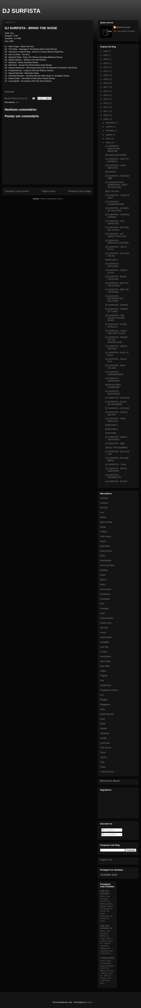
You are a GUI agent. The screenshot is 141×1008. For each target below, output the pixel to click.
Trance (103, 757)
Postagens (108, 830)
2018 (106, 83)
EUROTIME (110, 433)
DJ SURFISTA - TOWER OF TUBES (116, 310)
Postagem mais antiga (79, 191)
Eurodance (105, 594)
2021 (106, 71)
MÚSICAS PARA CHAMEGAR (113, 386)
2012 (106, 107)
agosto (109, 134)
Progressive (105, 685)
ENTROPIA (110, 172)
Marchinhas (105, 656)
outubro (109, 126)
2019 (106, 79)
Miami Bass (105, 661)
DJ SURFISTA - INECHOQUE (112, 392)
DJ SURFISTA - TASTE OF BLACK (116, 325)
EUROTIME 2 (111, 429)
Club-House (105, 536)
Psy (17, 102)
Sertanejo (104, 733)
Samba (103, 728)
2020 (106, 75)
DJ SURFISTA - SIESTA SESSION (116, 347)
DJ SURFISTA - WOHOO (116, 305)
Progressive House (109, 690)
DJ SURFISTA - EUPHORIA (112, 265)
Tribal (102, 767)
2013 (106, 103)
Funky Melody (106, 618)
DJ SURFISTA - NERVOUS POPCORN (117, 241)
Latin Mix (104, 647)
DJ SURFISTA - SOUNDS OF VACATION (117, 209)
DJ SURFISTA (21, 11)
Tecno (103, 752)
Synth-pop (105, 743)
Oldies (103, 671)
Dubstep (104, 570)
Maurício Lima (123, 27)
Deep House (106, 551)
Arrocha (103, 507)
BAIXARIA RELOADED (116, 155)
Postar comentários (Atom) (51, 199)
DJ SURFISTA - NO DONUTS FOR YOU (115, 235)
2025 (106, 55)
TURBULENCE (107, 958)
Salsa (102, 723)
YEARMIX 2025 (108, 874)
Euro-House (105, 589)
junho (108, 138)
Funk (102, 613)
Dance (103, 541)
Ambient (104, 503)
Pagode (103, 675)
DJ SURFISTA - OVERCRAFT (112, 379)
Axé (102, 512)
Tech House (105, 747)
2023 (106, 63)
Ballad (103, 517)
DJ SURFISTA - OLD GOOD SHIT (114, 222)
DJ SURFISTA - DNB (114, 443)
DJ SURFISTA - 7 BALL (116, 464)
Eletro (103, 584)
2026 (106, 51)
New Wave (105, 666)
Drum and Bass (107, 565)
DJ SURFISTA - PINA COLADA (115, 366)
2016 (106, 91)
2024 (106, 59)
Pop (102, 680)
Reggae (103, 699)
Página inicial (48, 191)
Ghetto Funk (105, 623)
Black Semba (106, 522)
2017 (106, 87)
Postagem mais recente (17, 191)
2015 (106, 95)
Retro (102, 709)
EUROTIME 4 (111, 260)
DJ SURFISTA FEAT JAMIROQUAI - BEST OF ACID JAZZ (116, 185)
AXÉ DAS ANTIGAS (104, 892)
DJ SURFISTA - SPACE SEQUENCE (116, 469)
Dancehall (104, 546)
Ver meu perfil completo (124, 31)
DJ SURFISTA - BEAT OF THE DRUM (117, 290)
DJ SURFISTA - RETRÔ (116, 481)
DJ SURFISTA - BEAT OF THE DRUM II (117, 284)
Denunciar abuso (110, 780)
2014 (106, 99)
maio (108, 142)
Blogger (89, 1002)
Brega (103, 527)
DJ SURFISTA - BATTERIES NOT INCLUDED (114, 298)
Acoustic (104, 498)
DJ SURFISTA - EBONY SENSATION (116, 438)
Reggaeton (105, 704)
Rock (102, 719)
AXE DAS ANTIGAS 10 (106, 927)
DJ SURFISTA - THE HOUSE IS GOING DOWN (115, 318)
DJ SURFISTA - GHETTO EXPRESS (117, 160)
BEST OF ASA (112, 191)
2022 (106, 67)
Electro (103, 579)
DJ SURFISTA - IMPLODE (117, 398)
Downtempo (105, 560)
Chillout (103, 531)
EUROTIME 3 (111, 425)
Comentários (109, 834)
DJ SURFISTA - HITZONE (117, 408)
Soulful (103, 738)
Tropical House (107, 771)
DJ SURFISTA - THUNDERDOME (114, 203)
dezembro (110, 122)
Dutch (103, 575)
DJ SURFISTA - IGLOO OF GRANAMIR (116, 403)
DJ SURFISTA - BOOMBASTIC (113, 476)
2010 (106, 115)
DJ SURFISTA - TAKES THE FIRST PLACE (116, 332)
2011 (106, 111)
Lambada (104, 642)
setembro (110, 130)
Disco (102, 555)
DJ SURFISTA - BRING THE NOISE (116, 277)
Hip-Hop (104, 627)
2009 (106, 119)
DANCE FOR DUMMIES (116, 447)
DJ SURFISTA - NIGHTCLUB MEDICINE (112, 148)
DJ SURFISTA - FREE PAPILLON (115, 419)
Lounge (103, 651)
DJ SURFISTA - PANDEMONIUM (114, 373)
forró (102, 603)
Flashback (105, 599)
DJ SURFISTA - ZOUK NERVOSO (115, 166)
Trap (102, 762)
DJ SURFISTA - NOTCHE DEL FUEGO (117, 228)
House (103, 632)
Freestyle (104, 608)
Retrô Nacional (107, 714)
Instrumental (105, 637)
